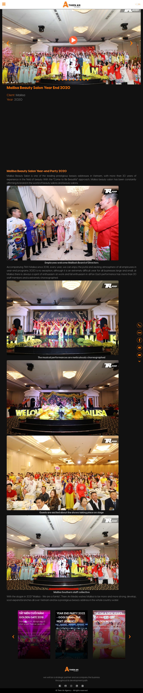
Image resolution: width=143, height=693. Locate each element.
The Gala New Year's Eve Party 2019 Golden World (108, 617)
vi (135, 4)
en (139, 4)
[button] (55, 79)
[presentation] (8, 43)
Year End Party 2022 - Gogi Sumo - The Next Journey (71, 617)
